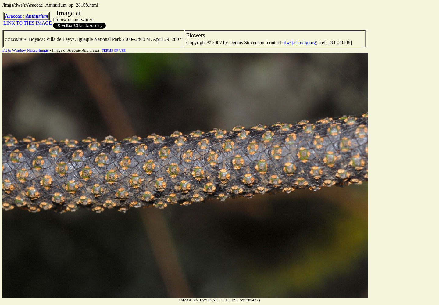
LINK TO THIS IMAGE (27, 23)
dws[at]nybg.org (300, 42)
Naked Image (37, 50)
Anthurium (37, 16)
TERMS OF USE (114, 50)
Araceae (13, 16)
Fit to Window (14, 50)
